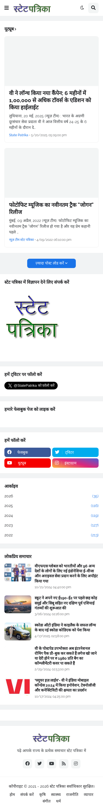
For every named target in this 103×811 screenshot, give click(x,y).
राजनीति (72, 794)
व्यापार (88, 794)
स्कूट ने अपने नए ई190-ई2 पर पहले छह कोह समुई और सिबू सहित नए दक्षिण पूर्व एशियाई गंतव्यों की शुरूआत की (66, 603)
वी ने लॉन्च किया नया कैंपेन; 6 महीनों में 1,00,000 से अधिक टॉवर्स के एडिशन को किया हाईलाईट (50, 100)
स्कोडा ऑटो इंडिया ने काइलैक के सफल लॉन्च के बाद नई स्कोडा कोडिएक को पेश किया (65, 627)
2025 (51, 506)
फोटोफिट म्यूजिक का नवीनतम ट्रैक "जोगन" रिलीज (51, 208)
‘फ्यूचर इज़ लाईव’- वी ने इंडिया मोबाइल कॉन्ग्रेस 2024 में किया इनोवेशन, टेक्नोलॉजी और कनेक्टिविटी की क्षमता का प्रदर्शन (65, 685)
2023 (51, 525)
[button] (6, 8)
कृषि (42, 794)
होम (12, 794)
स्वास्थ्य (56, 794)
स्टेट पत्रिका (58, 786)
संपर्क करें (27, 794)
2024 (51, 516)
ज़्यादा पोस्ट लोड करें (49, 263)
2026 (51, 496)
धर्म (58, 801)
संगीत (47, 801)
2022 (51, 535)
